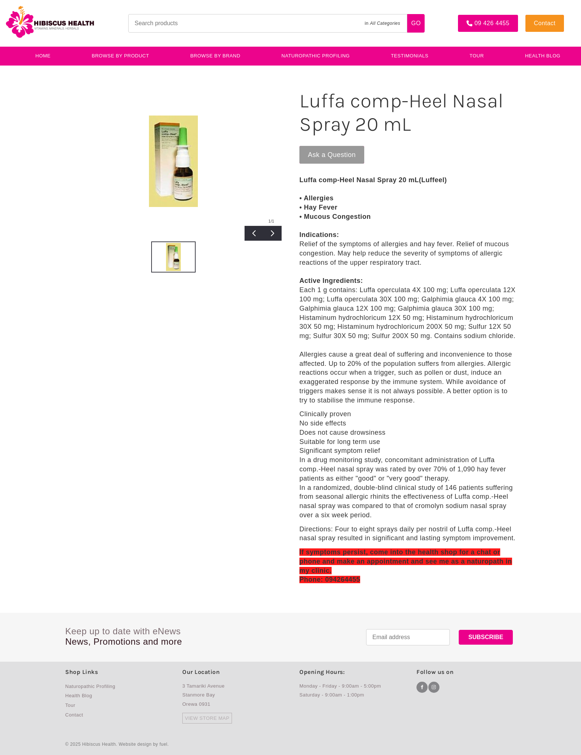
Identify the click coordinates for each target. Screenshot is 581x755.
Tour (476, 56)
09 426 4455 (475, 18)
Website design (135, 744)
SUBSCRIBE (485, 637)
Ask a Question (323, 149)
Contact (536, 18)
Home (43, 56)
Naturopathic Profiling (316, 56)
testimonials (409, 56)
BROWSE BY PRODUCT (120, 56)
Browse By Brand (215, 56)
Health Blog (543, 56)
